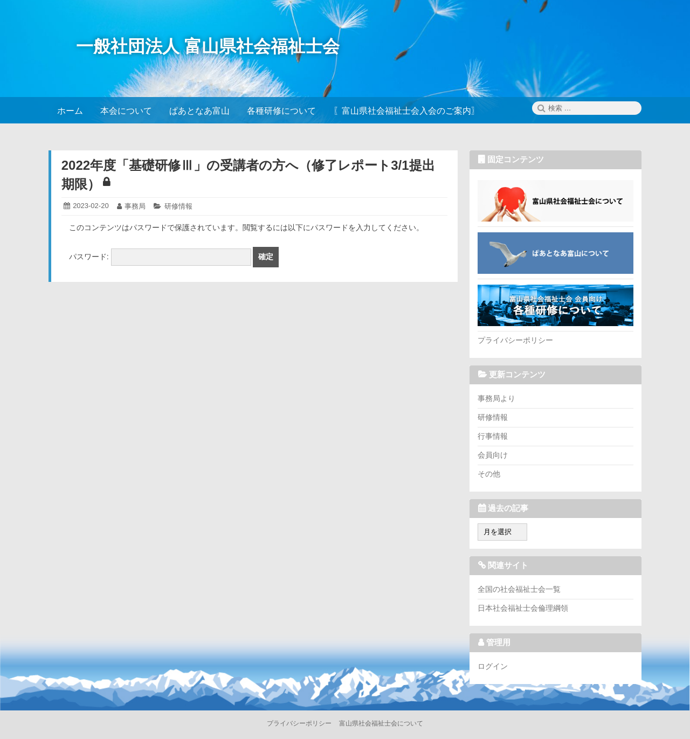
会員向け (493, 455)
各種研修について (555, 305)
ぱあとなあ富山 (555, 252)
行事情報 (493, 436)
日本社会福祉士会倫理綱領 (523, 608)
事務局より (496, 398)
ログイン (493, 666)
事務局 (135, 206)
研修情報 (178, 206)
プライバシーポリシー (515, 340)
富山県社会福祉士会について (555, 200)
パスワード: (160, 256)
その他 (489, 473)
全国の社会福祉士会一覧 (519, 589)
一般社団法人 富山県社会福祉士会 (208, 46)
